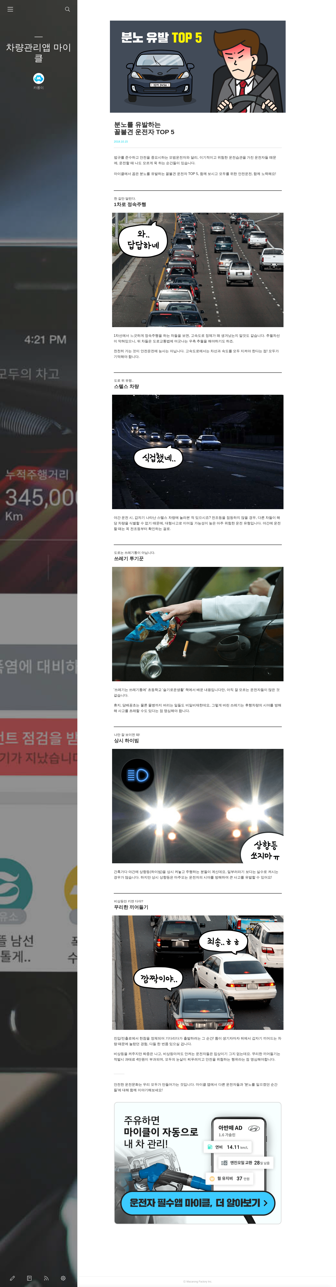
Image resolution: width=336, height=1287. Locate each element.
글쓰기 (13, 1278)
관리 (64, 1278)
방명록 (30, 1278)
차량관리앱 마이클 (38, 52)
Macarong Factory (205, 1281)
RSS (47, 1278)
